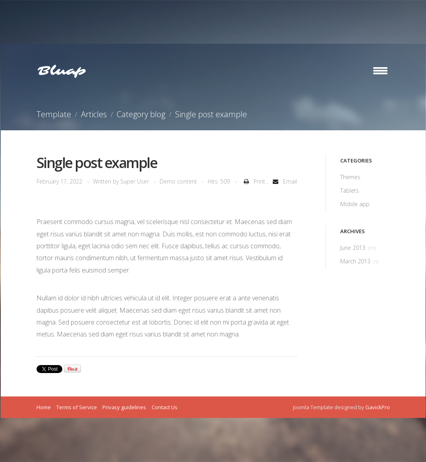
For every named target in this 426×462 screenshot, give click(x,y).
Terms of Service (76, 407)
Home (44, 407)
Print (254, 181)
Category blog (141, 114)
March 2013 (359, 261)
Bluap (62, 71)
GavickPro (377, 407)
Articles (94, 114)
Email (283, 181)
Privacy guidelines (124, 407)
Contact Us (164, 407)
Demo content (178, 181)
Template (54, 114)
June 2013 (358, 247)
